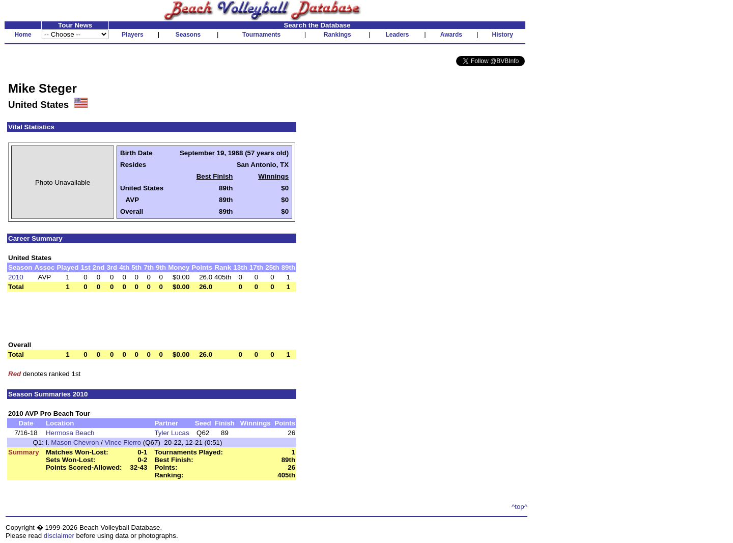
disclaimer (59, 535)
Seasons (188, 34)
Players (133, 34)
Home (22, 34)
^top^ (519, 506)
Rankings (337, 34)
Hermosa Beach (70, 433)
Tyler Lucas (171, 433)
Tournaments (261, 34)
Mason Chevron (75, 442)
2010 (15, 277)
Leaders (397, 34)
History (502, 34)
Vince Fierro (123, 442)
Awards (451, 34)
